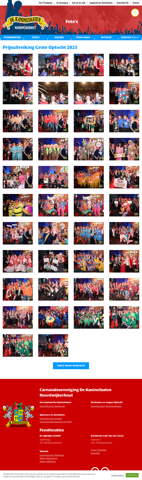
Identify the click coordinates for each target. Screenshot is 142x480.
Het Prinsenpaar (45, 2)
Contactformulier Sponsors (51, 418)
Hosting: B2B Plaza (48, 461)
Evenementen (12, 37)
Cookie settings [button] (117, 475)
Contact (136, 2)
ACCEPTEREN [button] (132, 475)
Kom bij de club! (78, 2)
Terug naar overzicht (71, 365)
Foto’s (35, 37)
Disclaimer (95, 453)
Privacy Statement (98, 449)
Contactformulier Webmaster (52, 455)
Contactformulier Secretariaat (52, 406)
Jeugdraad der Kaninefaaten (100, 2)
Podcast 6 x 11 (130, 37)
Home (26, 23)
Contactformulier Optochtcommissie (106, 406)
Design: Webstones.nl (49, 458)
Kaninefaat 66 (122, 2)
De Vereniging (62, 2)
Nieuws (59, 37)
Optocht (106, 37)
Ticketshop (83, 37)
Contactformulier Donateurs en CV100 (56, 421)
